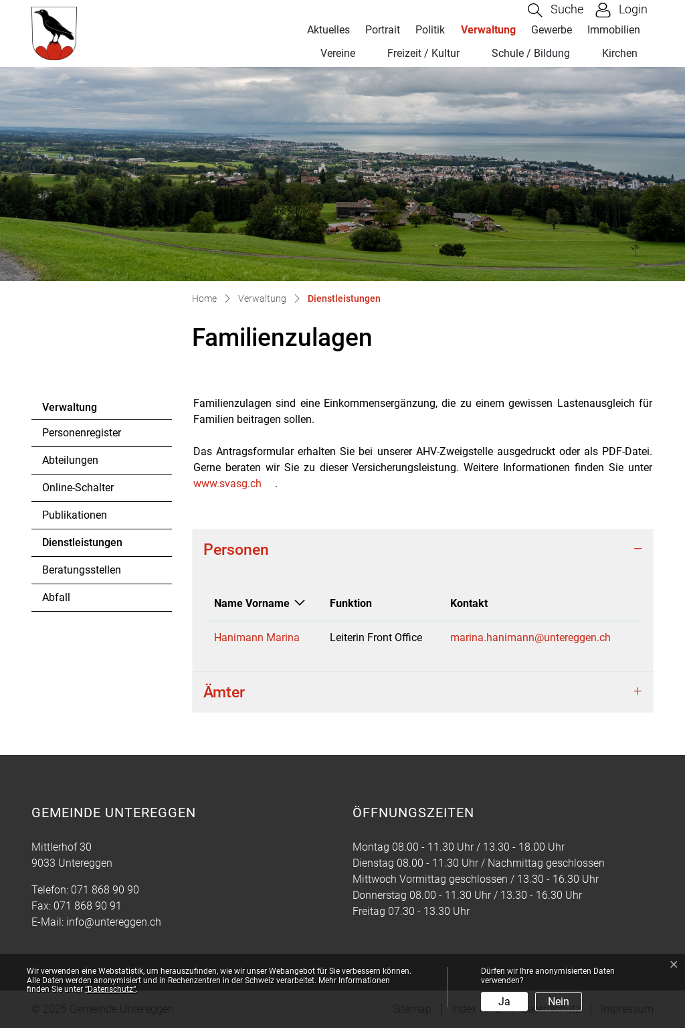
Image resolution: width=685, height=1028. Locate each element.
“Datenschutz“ (110, 989)
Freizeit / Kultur (423, 53)
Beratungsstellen (81, 570)
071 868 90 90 (105, 889)
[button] (555, 10)
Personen (236, 549)
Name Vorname (252, 603)
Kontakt (469, 603)
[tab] (423, 549)
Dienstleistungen (81, 546)
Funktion (351, 603)
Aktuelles (328, 29)
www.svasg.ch (227, 483)
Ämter (224, 692)
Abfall (56, 597)
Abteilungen (70, 460)
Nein (558, 1001)
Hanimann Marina (257, 637)
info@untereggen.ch (113, 922)
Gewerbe (551, 29)
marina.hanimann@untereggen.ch (530, 637)
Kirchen (620, 53)
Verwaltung (488, 29)
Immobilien (613, 29)
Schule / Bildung (531, 53)
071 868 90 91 (88, 906)
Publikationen (74, 515)
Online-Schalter (78, 487)
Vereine (337, 53)
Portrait (382, 29)
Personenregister (81, 432)
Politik (430, 29)
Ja (504, 1001)
